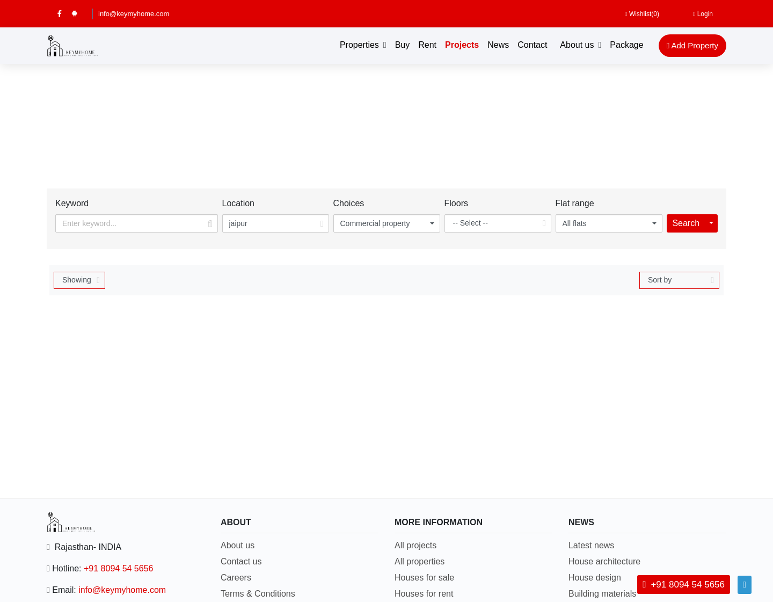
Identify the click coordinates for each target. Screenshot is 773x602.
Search (685, 223)
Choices (348, 203)
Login (703, 14)
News (498, 44)
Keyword (72, 203)
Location (238, 203)
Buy (402, 44)
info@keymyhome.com (133, 14)
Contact (532, 44)
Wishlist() (642, 14)
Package (626, 44)
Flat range (575, 203)
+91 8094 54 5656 (118, 568)
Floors (456, 203)
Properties (359, 44)
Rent (427, 44)
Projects (462, 44)
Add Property (692, 45)
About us (577, 44)
